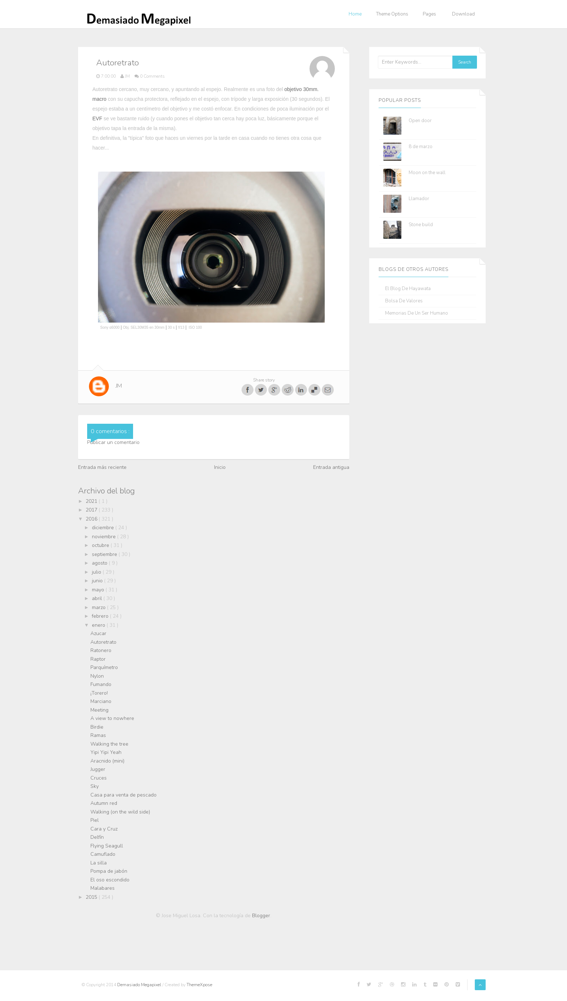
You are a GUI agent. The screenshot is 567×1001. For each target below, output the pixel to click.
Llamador (419, 198)
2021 (92, 501)
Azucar (98, 633)
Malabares (102, 888)
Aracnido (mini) (107, 761)
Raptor (98, 659)
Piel (94, 820)
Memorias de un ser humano (416, 313)
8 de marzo (420, 146)
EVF (97, 118)
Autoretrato (103, 642)
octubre (101, 545)
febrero (101, 616)
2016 (92, 518)
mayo (99, 589)
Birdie (96, 727)
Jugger (97, 769)
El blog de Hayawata (408, 289)
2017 (92, 509)
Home (355, 14)
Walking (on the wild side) (120, 811)
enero (99, 625)
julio (97, 572)
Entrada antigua (331, 467)
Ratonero (100, 650)
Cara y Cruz (104, 828)
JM (119, 386)
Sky (94, 786)
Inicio (220, 467)
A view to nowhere (112, 718)
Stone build (421, 224)
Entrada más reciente (102, 467)
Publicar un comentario (113, 442)
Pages (429, 14)
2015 (92, 897)
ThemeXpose (199, 985)
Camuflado (102, 854)
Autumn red (103, 803)
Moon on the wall (427, 172)
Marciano (100, 701)
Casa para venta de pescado (123, 794)
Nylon (97, 676)
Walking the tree (109, 744)
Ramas (98, 735)
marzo (99, 607)
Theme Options (392, 14)
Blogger (261, 915)
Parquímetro (104, 667)
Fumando (100, 684)
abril (97, 598)
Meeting (99, 710)
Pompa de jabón (108, 871)
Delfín (97, 837)
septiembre (105, 554)
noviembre (104, 536)
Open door (420, 120)
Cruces (98, 778)
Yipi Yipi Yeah (106, 752)
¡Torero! (99, 693)
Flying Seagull (106, 845)
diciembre (103, 527)
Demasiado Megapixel (139, 985)
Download (463, 14)
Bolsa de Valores (404, 301)
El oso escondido (109, 879)
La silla (98, 862)
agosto (100, 563)
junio (98, 580)
